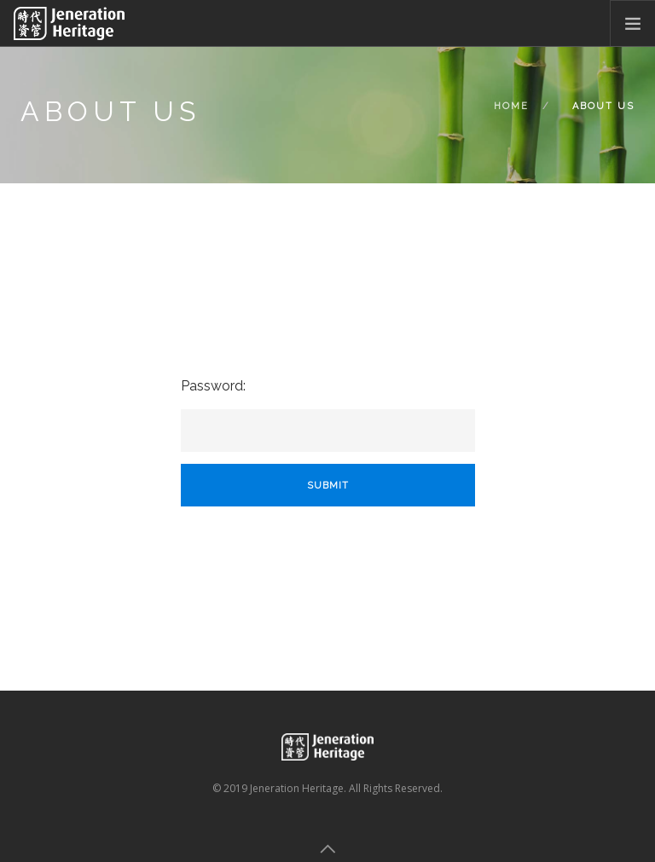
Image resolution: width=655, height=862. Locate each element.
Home (511, 106)
